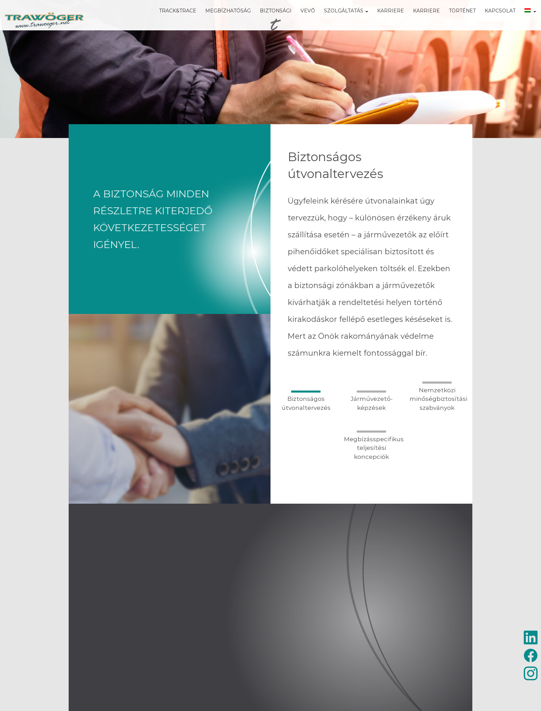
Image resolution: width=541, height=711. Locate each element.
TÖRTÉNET (452, 21)
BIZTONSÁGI (266, 21)
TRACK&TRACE (167, 21)
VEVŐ (298, 21)
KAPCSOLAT (490, 21)
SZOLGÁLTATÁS (336, 21)
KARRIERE (380, 21)
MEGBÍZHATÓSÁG (218, 21)
